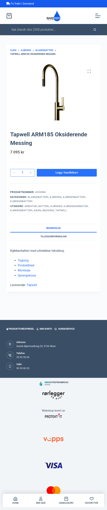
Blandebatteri (38, 197)
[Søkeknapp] (95, 30)
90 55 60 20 (22, 368)
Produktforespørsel (20, 329)
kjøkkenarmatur (76, 206)
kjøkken (56, 206)
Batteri (43, 206)
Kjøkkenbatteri (74, 197)
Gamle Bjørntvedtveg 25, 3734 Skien (36, 346)
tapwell (61, 210)
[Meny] (98, 15)
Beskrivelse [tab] (53, 228)
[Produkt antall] (22, 173)
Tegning (23, 260)
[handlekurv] (66, 500)
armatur (30, 206)
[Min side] (41, 500)
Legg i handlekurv (67, 172)
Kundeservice (64, 329)
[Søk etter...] (49, 30)
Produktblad (26, 265)
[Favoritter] (91, 500)
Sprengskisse (27, 275)
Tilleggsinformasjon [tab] (53, 236)
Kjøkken (55, 197)
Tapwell (32, 285)
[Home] (15, 500)
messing (48, 210)
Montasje (24, 270)
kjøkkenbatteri (21, 210)
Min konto (44, 329)
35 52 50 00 (22, 357)
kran (37, 210)
